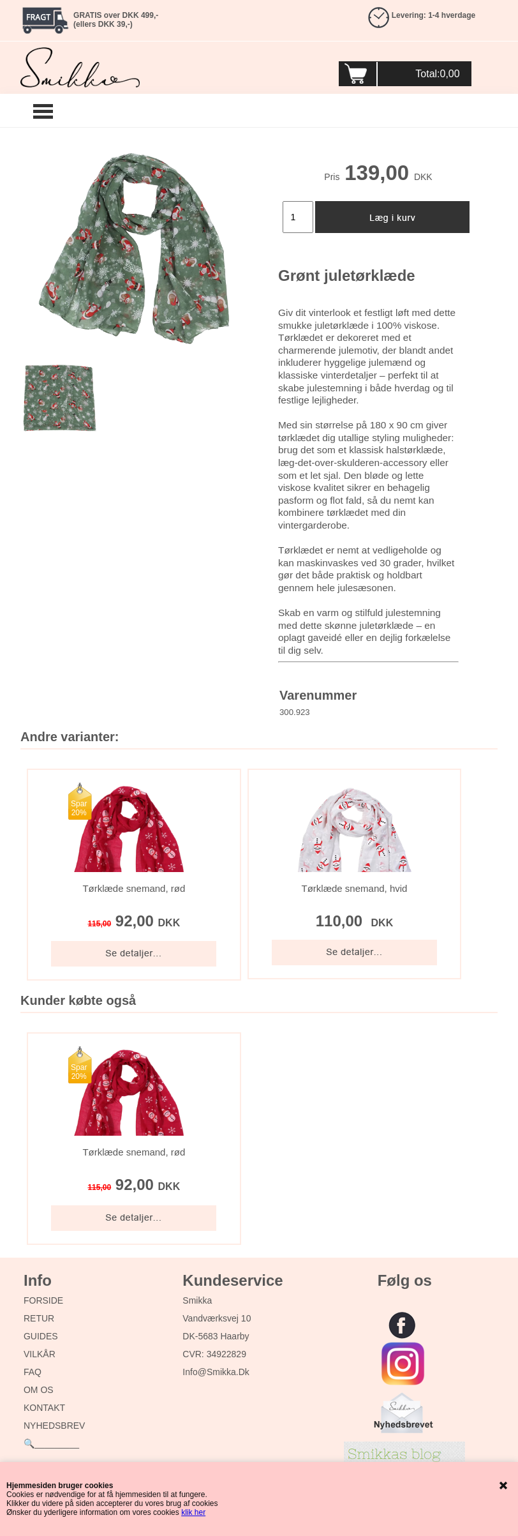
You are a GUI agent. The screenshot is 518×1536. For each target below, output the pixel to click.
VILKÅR (40, 1354)
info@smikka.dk (215, 1372)
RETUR (39, 1318)
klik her (193, 1512)
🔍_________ (51, 1443)
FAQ (32, 1372)
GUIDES (41, 1336)
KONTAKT (44, 1408)
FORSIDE (43, 1300)
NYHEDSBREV (54, 1425)
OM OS (39, 1390)
